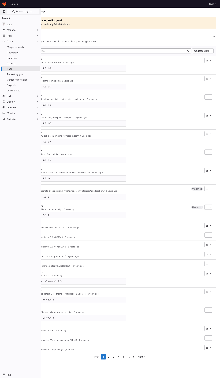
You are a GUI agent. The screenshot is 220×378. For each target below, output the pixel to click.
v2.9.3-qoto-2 (58, 272)
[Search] (188, 50)
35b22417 (51, 191)
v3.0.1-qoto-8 (58, 59)
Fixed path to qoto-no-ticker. (71, 62)
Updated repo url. (66, 275)
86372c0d (51, 154)
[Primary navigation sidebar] (3, 11)
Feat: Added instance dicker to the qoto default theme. (83, 99)
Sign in (212, 4)
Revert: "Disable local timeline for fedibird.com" (80, 136)
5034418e (51, 266)
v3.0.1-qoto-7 (58, 77)
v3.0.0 (54, 234)
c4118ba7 (51, 227)
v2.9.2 (53, 337)
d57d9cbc (51, 62)
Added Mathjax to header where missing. (77, 312)
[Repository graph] (20, 74)
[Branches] (20, 57)
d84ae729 (51, 294)
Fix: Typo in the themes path (71, 81)
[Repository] (20, 52)
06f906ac (51, 330)
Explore (14, 4)
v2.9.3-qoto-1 (58, 290)
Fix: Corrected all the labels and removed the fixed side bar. (86, 172)
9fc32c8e (51, 209)
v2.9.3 (53, 327)
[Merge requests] (20, 47)
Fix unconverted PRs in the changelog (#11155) (79, 340)
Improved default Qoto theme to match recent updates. (84, 294)
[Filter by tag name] (116, 50)
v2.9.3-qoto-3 (58, 206)
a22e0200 (51, 136)
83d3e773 (51, 237)
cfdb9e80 (51, 81)
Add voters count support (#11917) (73, 256)
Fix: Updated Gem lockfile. (70, 154)
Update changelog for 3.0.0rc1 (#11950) (76, 266)
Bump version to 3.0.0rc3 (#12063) (74, 247)
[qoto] (20, 24)
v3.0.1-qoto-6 (58, 96)
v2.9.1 (53, 346)
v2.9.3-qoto (57, 309)
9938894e (51, 275)
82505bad (51, 172)
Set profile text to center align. (72, 209)
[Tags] (20, 68)
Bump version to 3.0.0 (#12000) (72, 237)
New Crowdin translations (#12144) (74, 227)
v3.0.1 (53, 224)
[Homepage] (4, 3)
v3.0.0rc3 (55, 243)
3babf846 (51, 256)
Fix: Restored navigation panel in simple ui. (77, 117)
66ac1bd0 (51, 340)
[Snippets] (20, 85)
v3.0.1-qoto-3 (58, 151)
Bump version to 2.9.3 (68, 330)
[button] (197, 189)
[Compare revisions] (20, 79)
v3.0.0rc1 (55, 263)
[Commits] (20, 63)
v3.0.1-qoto (56, 188)
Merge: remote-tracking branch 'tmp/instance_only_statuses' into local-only (93, 191)
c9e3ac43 (51, 117)
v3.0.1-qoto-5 (58, 114)
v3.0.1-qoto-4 (58, 132)
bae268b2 (51, 247)
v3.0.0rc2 (55, 253)
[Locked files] (20, 90)
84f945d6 (51, 349)
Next (153, 356)
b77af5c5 (51, 99)
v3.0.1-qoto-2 (58, 169)
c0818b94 (51, 312)
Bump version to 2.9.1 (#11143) (71, 349)
